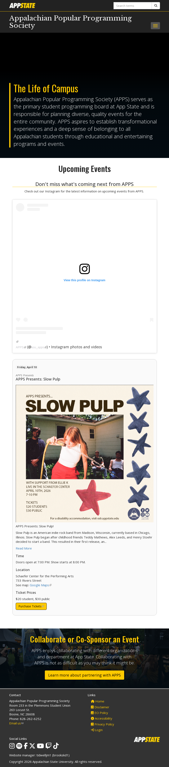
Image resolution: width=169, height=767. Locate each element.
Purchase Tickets (31, 607)
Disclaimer (100, 707)
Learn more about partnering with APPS (84, 675)
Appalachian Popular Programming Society (70, 22)
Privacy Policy (102, 724)
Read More (24, 548)
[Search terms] (133, 5)
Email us (16, 723)
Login (97, 730)
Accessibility (101, 718)
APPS (21, 347)
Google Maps (41, 585)
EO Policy (99, 713)
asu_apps (39, 347)
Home (97, 701)
